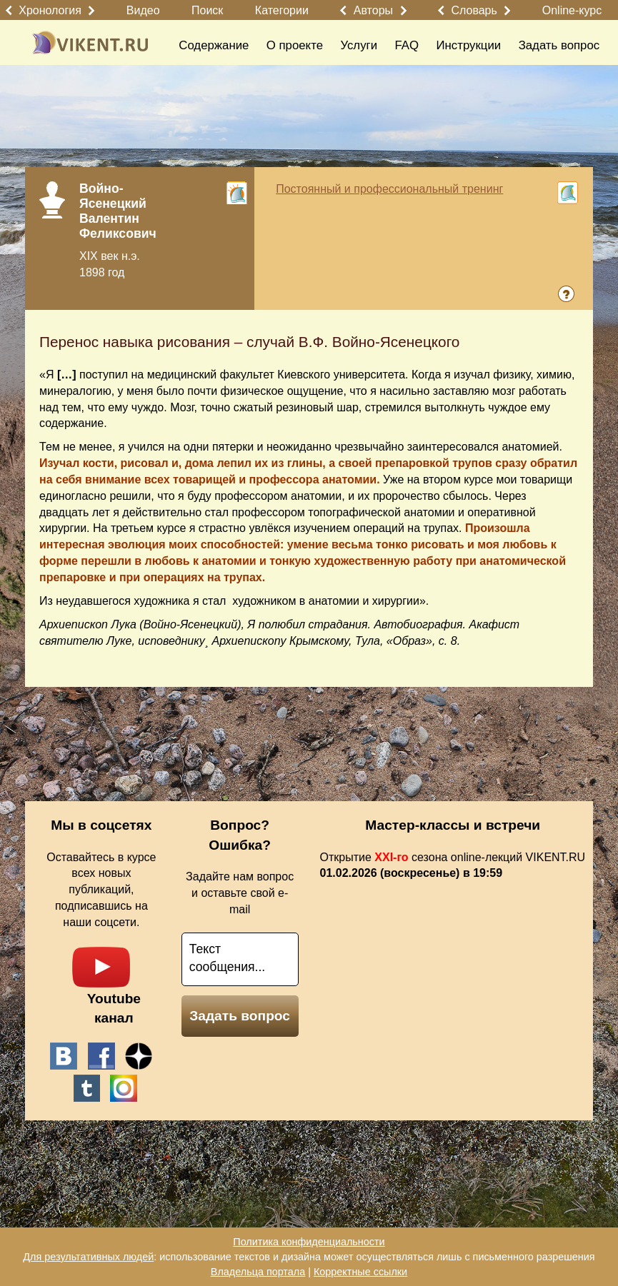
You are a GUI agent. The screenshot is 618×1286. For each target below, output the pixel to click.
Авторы (373, 10)
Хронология (50, 10)
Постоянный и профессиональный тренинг (389, 189)
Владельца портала (258, 1271)
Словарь (474, 10)
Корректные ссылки (360, 1271)
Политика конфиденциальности (308, 1241)
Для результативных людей (88, 1256)
